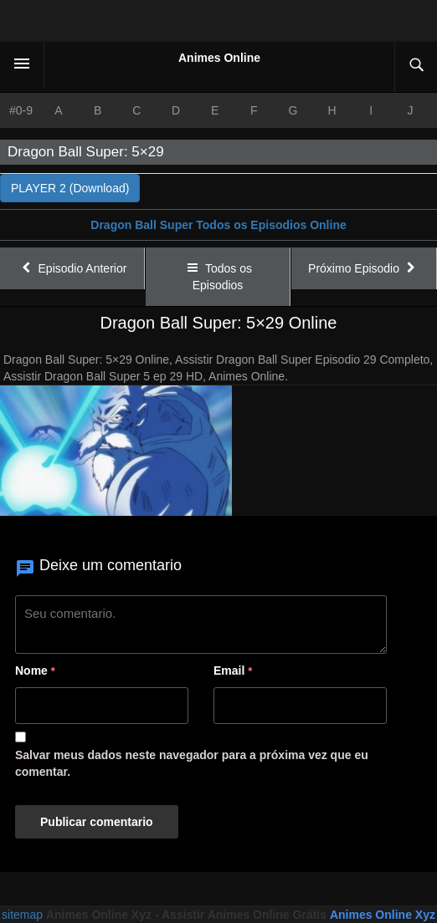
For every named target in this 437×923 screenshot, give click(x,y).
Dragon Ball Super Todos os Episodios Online (218, 225)
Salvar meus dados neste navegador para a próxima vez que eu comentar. (191, 763)
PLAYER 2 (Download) (70, 188)
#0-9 (21, 110)
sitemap (22, 914)
